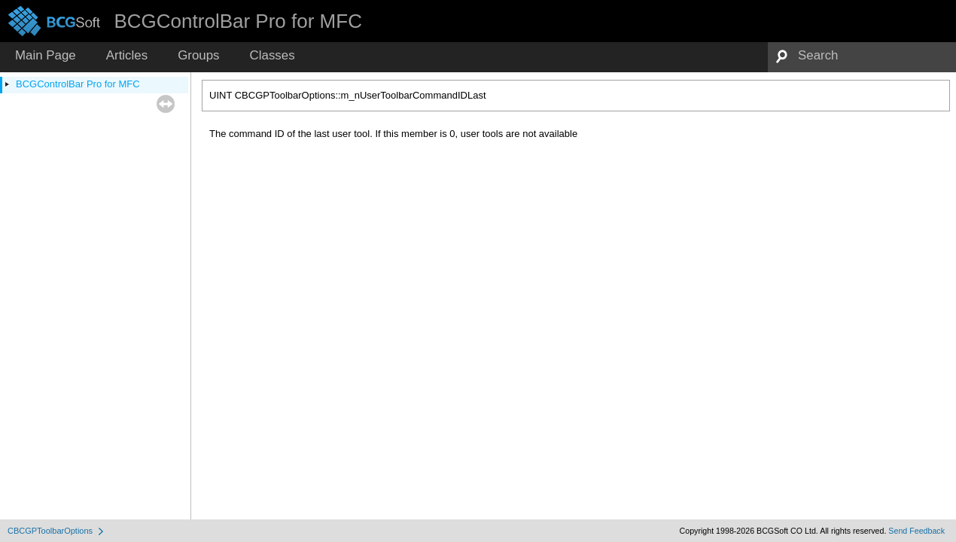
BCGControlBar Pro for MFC (78, 84)
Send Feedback (916, 530)
